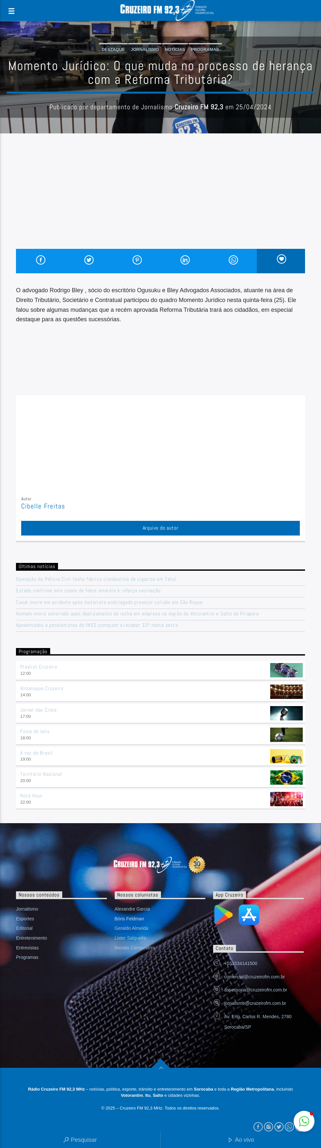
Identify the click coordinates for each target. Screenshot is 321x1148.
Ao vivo (240, 1140)
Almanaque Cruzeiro (41, 688)
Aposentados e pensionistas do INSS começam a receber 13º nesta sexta (97, 625)
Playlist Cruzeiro (38, 666)
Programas (205, 49)
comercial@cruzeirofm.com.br (254, 976)
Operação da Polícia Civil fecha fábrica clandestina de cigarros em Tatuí (96, 579)
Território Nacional (41, 774)
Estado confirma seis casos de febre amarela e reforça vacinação (88, 590)
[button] (304, 1121)
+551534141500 (240, 963)
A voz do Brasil (36, 752)
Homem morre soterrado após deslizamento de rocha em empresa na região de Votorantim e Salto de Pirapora (137, 614)
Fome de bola (35, 731)
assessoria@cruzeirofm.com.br (255, 989)
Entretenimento (31, 938)
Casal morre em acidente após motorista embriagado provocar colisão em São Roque (109, 602)
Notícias (175, 49)
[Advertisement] (160, 200)
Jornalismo (145, 49)
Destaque (113, 49)
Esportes (25, 918)
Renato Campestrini (135, 947)
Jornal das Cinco (38, 709)
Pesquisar (80, 1140)
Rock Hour (31, 795)
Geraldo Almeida (132, 928)
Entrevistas (27, 947)
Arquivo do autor (161, 527)
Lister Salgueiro (130, 938)
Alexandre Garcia (132, 909)
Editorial (24, 928)
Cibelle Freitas (43, 506)
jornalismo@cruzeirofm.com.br (255, 1003)
